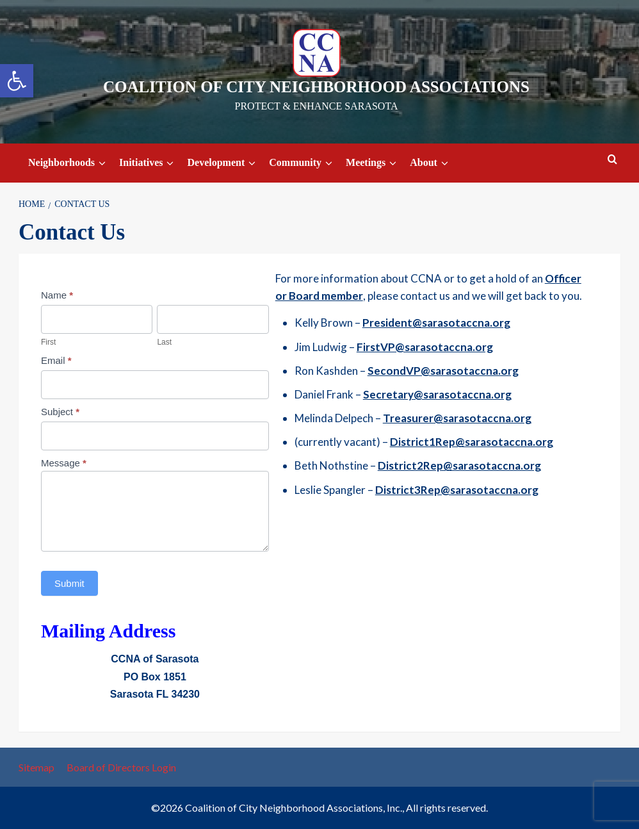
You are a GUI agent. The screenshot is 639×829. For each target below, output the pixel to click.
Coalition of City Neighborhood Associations (316, 86)
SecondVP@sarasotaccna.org (443, 370)
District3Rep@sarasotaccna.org (456, 490)
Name (57, 295)
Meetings (373, 163)
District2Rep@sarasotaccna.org (459, 465)
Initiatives (148, 163)
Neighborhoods (68, 163)
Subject (60, 411)
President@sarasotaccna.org (436, 322)
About (431, 163)
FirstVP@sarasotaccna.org (425, 347)
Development (223, 163)
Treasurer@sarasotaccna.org (457, 418)
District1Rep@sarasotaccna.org (471, 441)
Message (63, 462)
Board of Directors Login (121, 767)
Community (302, 163)
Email (56, 360)
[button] (16, 80)
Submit (69, 583)
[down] (102, 163)
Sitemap (36, 767)
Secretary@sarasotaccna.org (437, 394)
